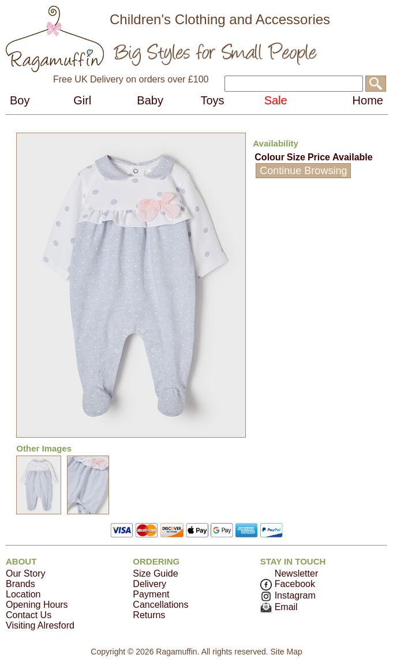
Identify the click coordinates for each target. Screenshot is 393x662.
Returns (149, 615)
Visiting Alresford (40, 625)
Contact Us (28, 615)
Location (23, 594)
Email (279, 607)
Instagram (288, 595)
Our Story (25, 573)
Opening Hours (37, 605)
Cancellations (160, 605)
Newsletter (297, 573)
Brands (20, 584)
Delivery (149, 584)
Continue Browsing (303, 170)
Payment (151, 594)
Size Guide (155, 573)
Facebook (287, 584)
